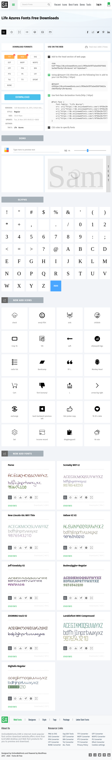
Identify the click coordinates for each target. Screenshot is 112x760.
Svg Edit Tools (68, 734)
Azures (20, 128)
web (22, 57)
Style (44, 720)
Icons (64, 5)
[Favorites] (11, 32)
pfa (22, 68)
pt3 (9, 74)
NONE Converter (54, 745)
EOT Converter (68, 737)
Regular (17, 112)
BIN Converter (68, 739)
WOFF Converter (83, 737)
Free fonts (5, 5)
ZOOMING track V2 (17, 615)
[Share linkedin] (109, 32)
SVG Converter (53, 737)
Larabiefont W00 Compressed (78, 615)
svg (35, 57)
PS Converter (97, 739)
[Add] (3, 32)
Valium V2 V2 (70, 515)
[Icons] (42, 32)
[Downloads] (20, 497)
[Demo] (19, 32)
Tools (88, 5)
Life (15, 128)
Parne (11, 465)
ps (22, 74)
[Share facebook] (88, 32)
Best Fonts (73, 5)
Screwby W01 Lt (71, 465)
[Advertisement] (23, 174)
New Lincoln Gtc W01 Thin (21, 515)
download (22, 97)
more (56, 286)
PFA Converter (53, 739)
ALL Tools (66, 745)
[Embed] (31, 497)
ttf (9, 57)
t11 (22, 80)
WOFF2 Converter (98, 737)
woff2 (35, 63)
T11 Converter (82, 742)
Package (66, 720)
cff (35, 74)
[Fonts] (50, 32)
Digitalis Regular (17, 666)
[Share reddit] (93, 32)
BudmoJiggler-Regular (75, 565)
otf (9, 68)
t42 (9, 80)
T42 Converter (68, 742)
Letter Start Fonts (82, 720)
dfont (35, 80)
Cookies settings (98, 745)
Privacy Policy (82, 745)
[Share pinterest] (103, 32)
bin (35, 68)
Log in (98, 5)
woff (22, 63)
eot (9, 63)
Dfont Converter (98, 742)
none (9, 85)
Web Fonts (18, 720)
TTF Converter (82, 734)
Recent (57, 5)
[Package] (34, 32)
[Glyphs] (27, 32)
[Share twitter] (98, 32)
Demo (82, 5)
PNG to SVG (52, 734)
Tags (54, 720)
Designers (32, 720)
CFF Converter (53, 742)
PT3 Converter (82, 739)
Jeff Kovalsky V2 (16, 565)
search (49, 4)
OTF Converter (97, 734)
